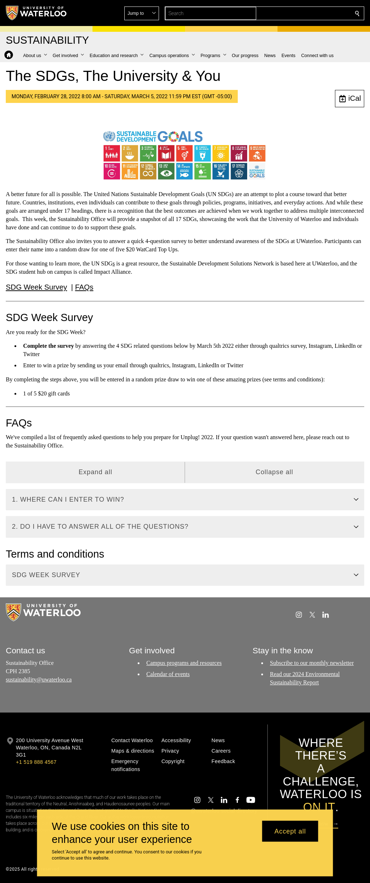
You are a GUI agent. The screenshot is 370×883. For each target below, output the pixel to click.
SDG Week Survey (36, 287)
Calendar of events (168, 674)
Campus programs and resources (183, 663)
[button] (305, 13)
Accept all (290, 831)
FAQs (84, 287)
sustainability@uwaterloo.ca (39, 679)
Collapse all (274, 472)
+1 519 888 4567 (36, 762)
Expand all (95, 472)
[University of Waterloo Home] (36, 13)
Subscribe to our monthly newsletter (312, 663)
